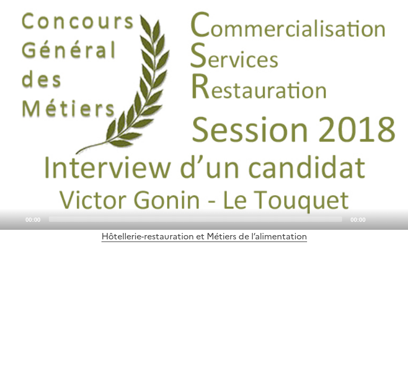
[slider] (195, 219)
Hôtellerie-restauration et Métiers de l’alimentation (204, 236)
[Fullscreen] (393, 218)
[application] (204, 115)
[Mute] (376, 218)
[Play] (204, 115)
